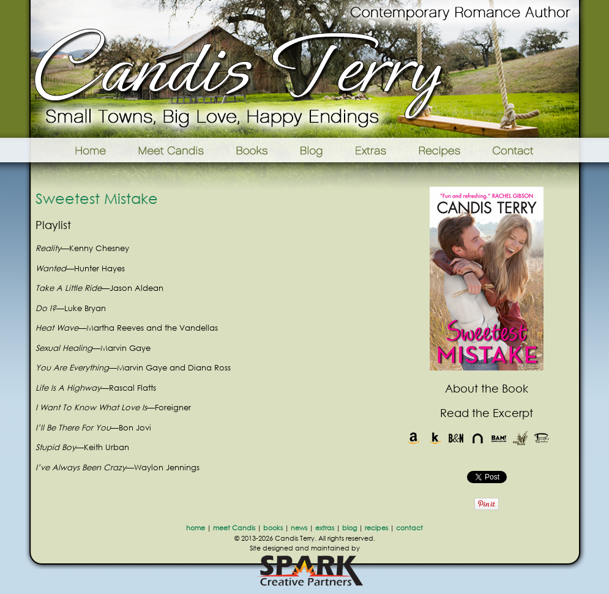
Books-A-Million (499, 438)
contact (409, 528)
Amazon (413, 438)
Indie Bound (520, 438)
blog (349, 528)
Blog (311, 150)
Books (253, 150)
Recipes (440, 150)
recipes (376, 528)
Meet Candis (174, 150)
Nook (477, 438)
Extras (370, 150)
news (299, 528)
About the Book (486, 388)
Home (75, 150)
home (195, 528)
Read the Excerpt (486, 412)
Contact (532, 150)
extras (324, 528)
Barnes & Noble (456, 438)
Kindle (435, 438)
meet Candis (234, 528)
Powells (542, 438)
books (273, 528)
